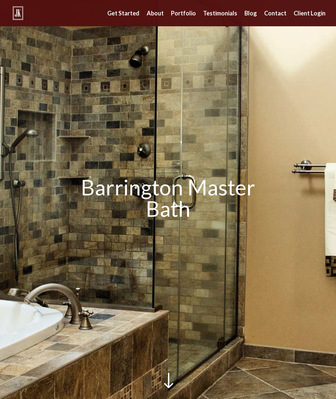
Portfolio (183, 14)
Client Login (310, 14)
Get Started (123, 14)
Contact (275, 14)
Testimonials (220, 14)
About (155, 14)
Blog (250, 14)
